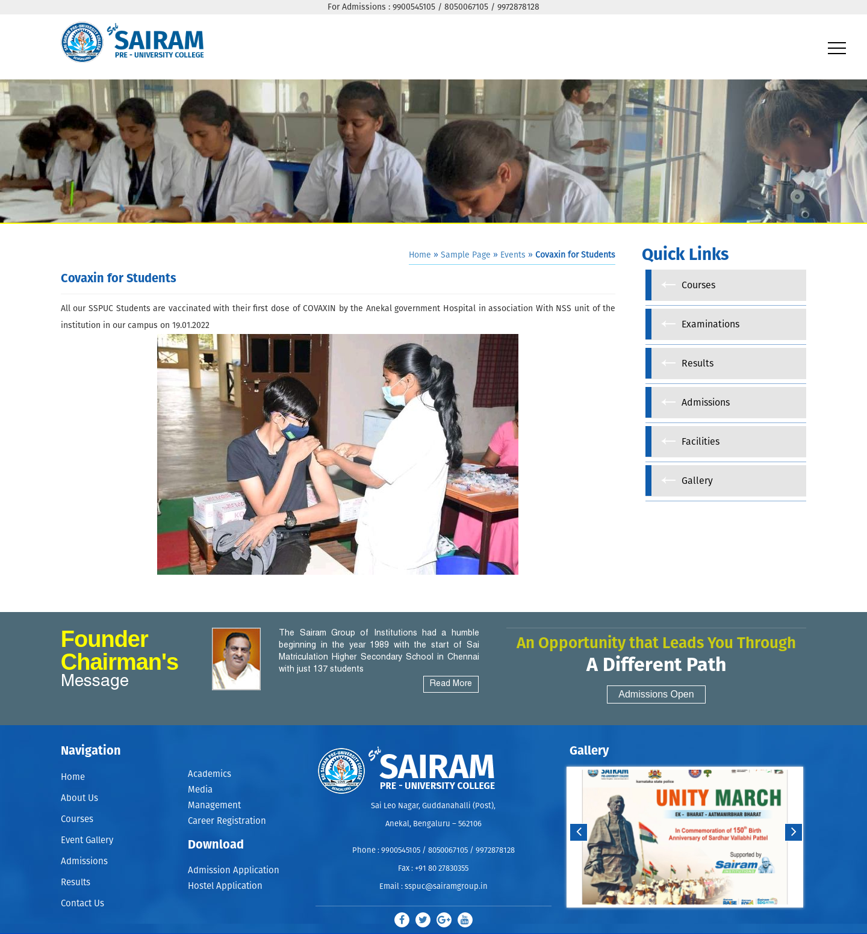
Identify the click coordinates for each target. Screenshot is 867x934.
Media (200, 789)
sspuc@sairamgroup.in (446, 887)
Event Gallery (87, 840)
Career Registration (227, 821)
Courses (77, 819)
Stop (692, 919)
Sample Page (466, 255)
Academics (209, 774)
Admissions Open (656, 694)
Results (75, 882)
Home (420, 255)
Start (683, 919)
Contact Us (82, 903)
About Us (79, 798)
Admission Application (233, 871)
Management (214, 806)
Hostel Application (225, 887)
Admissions (84, 861)
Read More (451, 684)
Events (513, 255)
